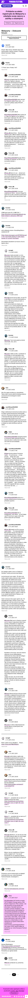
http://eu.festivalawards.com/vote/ (14, 888)
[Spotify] (21, 996)
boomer (8, 208)
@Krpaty (6, 79)
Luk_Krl (8, 45)
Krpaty (8, 62)
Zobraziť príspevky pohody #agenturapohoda (14, 38)
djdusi (10, 720)
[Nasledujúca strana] (17, 974)
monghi (11, 250)
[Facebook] (14, 996)
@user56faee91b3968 (10, 99)
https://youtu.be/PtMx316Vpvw (10, 744)
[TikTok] (23, 996)
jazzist (10, 958)
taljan (10, 432)
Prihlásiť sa (8, 23)
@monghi (7, 297)
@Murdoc (7, 962)
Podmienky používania (7, 34)
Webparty (5, 31)
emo (7, 387)
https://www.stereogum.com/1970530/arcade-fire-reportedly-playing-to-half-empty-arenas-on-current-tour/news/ (14, 236)
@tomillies (10, 900)
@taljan (6, 453)
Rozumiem (14, 993)
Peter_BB (11, 110)
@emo (6, 798)
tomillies (8, 868)
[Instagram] (19, 996)
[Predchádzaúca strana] (10, 974)
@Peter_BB (7, 133)
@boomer (7, 255)
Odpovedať (4, 55)
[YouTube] (16, 996)
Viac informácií (20, 991)
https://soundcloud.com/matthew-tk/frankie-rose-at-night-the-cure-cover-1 (14, 802)
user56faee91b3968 (15, 74)
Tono (10, 896)
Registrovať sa (18, 23)
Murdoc (8, 939)
